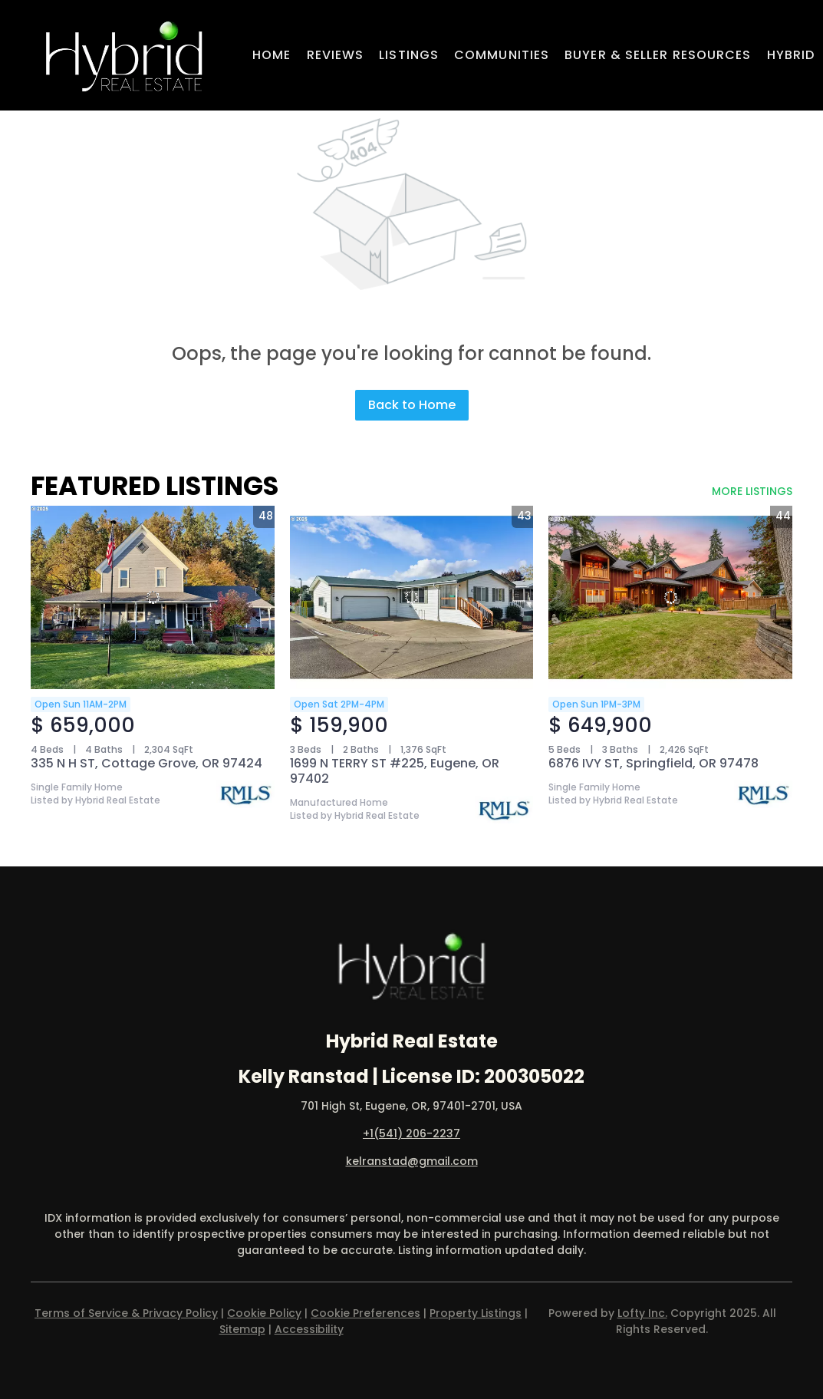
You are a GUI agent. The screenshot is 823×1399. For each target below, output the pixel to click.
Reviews (335, 55)
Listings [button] (409, 55)
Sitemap (242, 1329)
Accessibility (309, 1329)
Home (271, 55)
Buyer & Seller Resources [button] (658, 55)
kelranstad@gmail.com (412, 1161)
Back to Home (412, 405)
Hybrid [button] (791, 55)
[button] (123, 55)
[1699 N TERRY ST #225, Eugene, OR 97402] (412, 597)
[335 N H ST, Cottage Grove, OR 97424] (153, 597)
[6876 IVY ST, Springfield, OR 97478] (670, 597)
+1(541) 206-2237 (411, 1133)
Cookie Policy (264, 1313)
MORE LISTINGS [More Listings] (752, 491)
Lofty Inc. (642, 1313)
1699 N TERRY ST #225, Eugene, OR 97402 (394, 770)
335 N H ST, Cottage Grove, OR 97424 (146, 763)
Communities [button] (501, 55)
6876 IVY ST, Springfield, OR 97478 (653, 763)
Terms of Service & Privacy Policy (126, 1313)
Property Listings (476, 1313)
